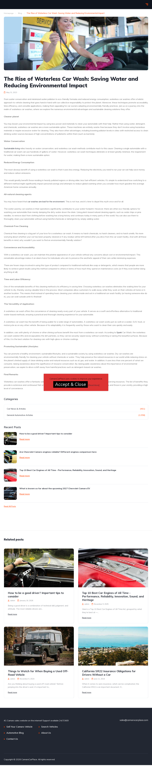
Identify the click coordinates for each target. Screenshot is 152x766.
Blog (21, 13)
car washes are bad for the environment (46, 201)
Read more (24, 439)
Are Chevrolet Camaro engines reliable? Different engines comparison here (58, 452)
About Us (46, 733)
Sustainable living (12, 148)
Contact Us (12, 739)
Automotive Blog (15, 733)
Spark (119, 332)
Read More (94, 385)
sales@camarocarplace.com (134, 721)
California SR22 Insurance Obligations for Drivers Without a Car (109, 673)
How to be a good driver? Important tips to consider (45, 433)
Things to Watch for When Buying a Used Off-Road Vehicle (38, 673)
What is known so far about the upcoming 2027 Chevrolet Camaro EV (54, 488)
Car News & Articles (16, 408)
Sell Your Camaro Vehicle (19, 727)
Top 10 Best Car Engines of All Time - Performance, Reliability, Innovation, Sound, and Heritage (67, 470)
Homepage (9, 13)
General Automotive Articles (20, 415)
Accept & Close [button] (70, 384)
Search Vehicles (49, 727)
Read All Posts (10, 506)
